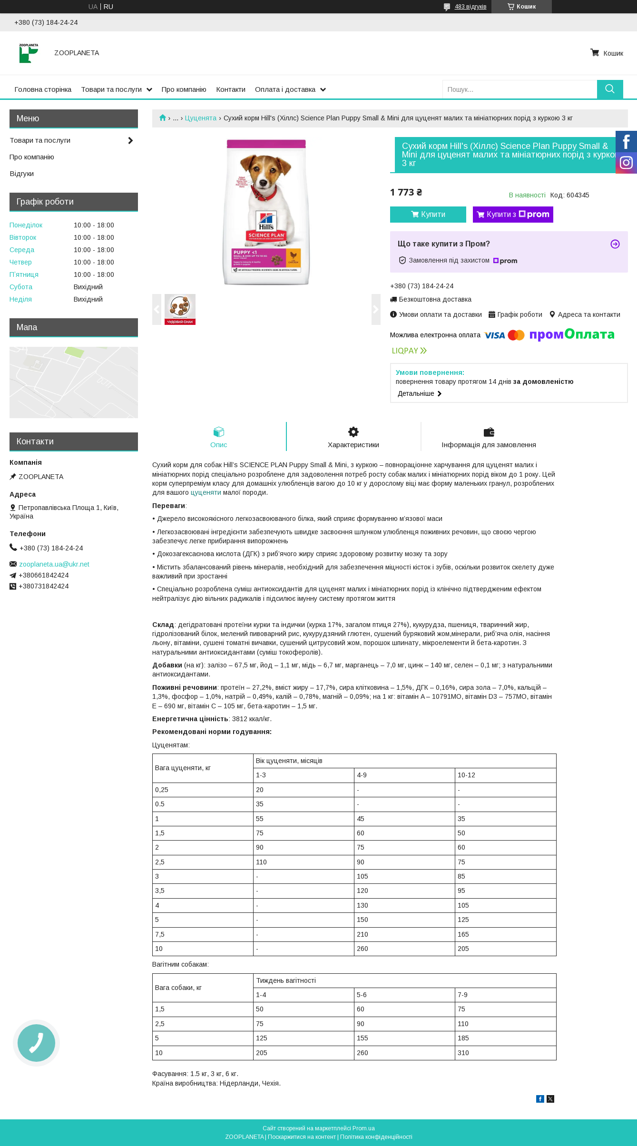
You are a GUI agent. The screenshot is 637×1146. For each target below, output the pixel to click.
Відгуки (22, 173)
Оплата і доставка (285, 89)
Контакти (230, 89)
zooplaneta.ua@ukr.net (54, 564)
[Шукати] (610, 89)
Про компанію (184, 89)
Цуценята (200, 118)
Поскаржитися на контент (302, 1137)
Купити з (518, 214)
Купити (433, 214)
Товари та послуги (111, 89)
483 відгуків (471, 6)
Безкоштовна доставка (435, 299)
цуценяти (206, 492)
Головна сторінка (42, 89)
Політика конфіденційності (376, 1137)
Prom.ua (364, 1128)
